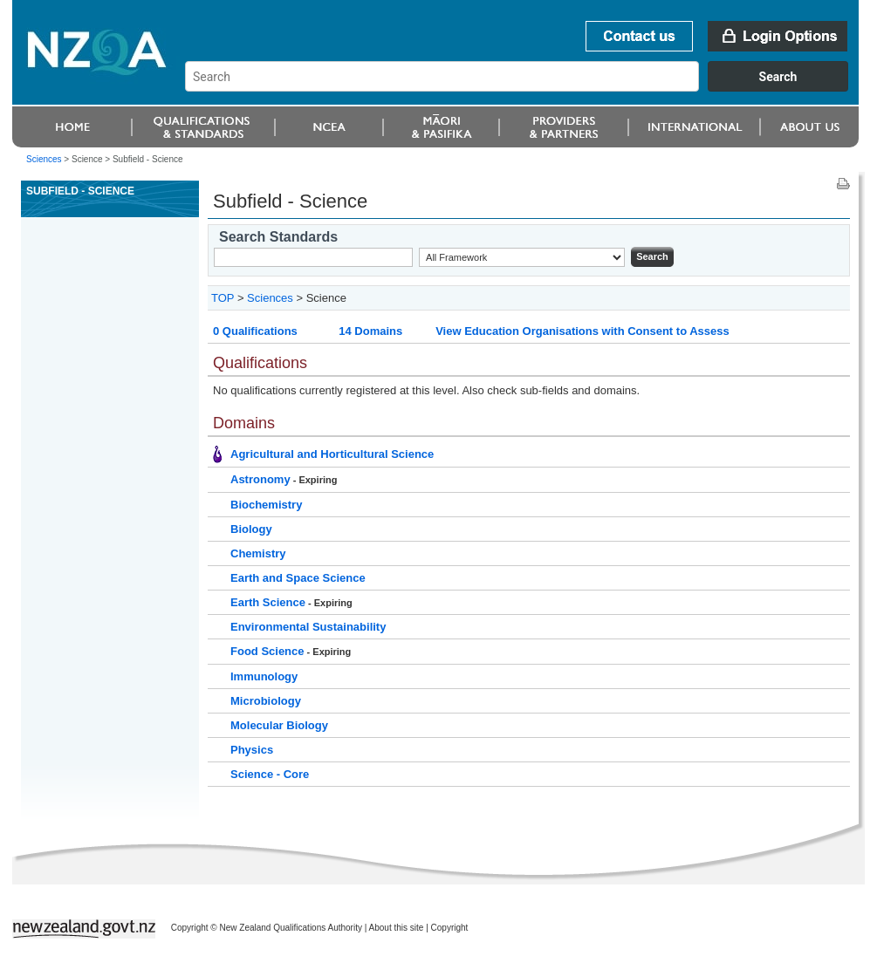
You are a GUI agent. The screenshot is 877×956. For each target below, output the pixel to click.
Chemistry (258, 553)
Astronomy (260, 479)
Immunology (264, 676)
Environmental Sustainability (308, 626)
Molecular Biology (279, 725)
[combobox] (525, 87)
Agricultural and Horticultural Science (332, 454)
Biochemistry (266, 504)
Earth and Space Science (298, 577)
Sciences (44, 159)
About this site (396, 927)
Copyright (450, 927)
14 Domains (370, 331)
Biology (251, 529)
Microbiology (265, 700)
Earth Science (267, 602)
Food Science (267, 651)
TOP (222, 297)
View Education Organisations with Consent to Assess (582, 331)
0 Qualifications (255, 331)
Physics (251, 749)
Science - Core (269, 774)
